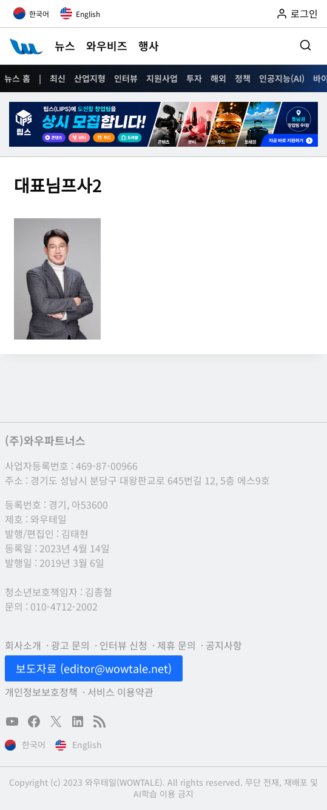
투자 (194, 78)
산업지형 (90, 78)
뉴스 (65, 45)
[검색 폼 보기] (305, 45)
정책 (243, 78)
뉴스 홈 (17, 78)
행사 (148, 45)
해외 (218, 78)
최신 (58, 78)
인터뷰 (126, 78)
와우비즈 (106, 45)
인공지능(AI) (282, 78)
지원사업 (162, 78)
